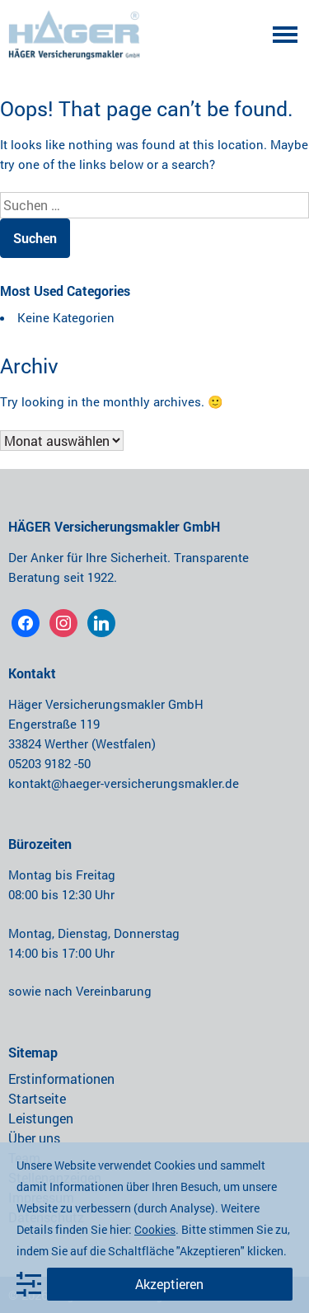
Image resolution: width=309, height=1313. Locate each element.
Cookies (155, 1229)
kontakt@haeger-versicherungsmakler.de (123, 783)
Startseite (37, 1098)
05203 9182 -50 (49, 763)
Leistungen (40, 1118)
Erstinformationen (61, 1078)
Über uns (34, 1138)
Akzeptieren (169, 1283)
